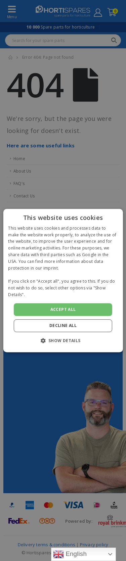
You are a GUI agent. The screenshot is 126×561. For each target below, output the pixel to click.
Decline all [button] (63, 325)
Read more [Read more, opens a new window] (37, 294)
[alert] (63, 280)
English (70, 554)
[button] (62, 340)
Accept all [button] (63, 309)
